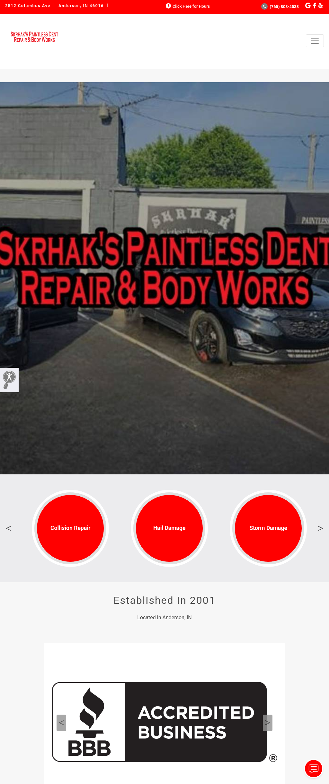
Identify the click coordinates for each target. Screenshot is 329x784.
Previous (8, 528)
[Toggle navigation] (315, 40)
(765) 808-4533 (280, 6)
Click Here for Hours (187, 6)
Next (320, 528)
